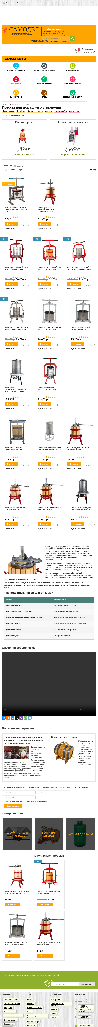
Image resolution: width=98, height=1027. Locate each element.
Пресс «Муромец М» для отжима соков (48, 388)
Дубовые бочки (72, 70)
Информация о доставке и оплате (36, 1016)
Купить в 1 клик (11, 229)
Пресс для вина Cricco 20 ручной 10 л (79, 448)
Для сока (48, 111)
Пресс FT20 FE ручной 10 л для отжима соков (79, 268)
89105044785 (39, 41)
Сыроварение (16, 97)
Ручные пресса (24, 122)
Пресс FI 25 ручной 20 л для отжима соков (16, 268)
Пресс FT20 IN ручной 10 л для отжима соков (16, 328)
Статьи (53, 1013)
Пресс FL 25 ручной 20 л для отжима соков (49, 268)
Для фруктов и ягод (35, 111)
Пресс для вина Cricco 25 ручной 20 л (16, 508)
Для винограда (8, 111)
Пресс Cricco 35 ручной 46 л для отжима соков (46, 209)
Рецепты (54, 1009)
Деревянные (74, 111)
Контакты (54, 1017)
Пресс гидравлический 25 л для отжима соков (50, 448)
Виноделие (16, 83)
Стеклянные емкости (16, 70)
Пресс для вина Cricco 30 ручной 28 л (49, 508)
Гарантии (30, 1004)
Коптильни (44, 97)
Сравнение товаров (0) (15, 170)
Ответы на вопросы (34, 1008)
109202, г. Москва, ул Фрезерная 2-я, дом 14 (85, 1008)
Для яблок (21, 111)
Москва (19, 3)
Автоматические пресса (73, 122)
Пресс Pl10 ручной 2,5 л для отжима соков (49, 328)
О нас (29, 1012)
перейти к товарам (24, 154)
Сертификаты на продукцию (57, 1004)
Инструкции (55, 1000)
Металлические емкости (44, 70)
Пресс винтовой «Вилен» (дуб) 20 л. (14, 448)
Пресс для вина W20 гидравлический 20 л (81, 508)
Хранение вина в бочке (64, 737)
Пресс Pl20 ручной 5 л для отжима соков (82, 328)
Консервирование (72, 83)
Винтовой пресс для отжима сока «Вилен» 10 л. (16, 209)
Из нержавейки (61, 111)
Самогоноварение (44, 83)
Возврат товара (33, 1022)
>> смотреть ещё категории (13, 115)
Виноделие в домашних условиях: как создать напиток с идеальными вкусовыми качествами (24, 740)
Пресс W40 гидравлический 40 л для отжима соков (15, 389)
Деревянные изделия (72, 97)
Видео (29, 1000)
